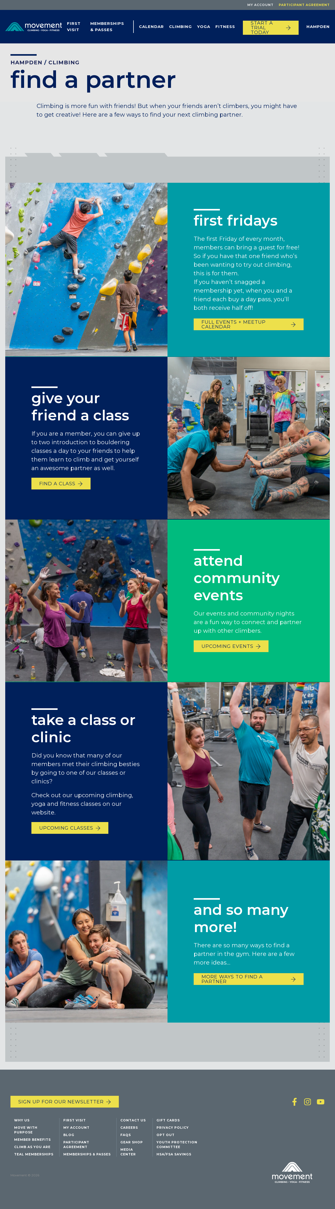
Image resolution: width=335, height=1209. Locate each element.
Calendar (151, 26)
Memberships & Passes (107, 26)
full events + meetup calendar (234, 324)
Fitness (225, 26)
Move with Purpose (25, 1130)
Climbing (180, 26)
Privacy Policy (173, 1128)
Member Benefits (32, 1140)
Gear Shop (131, 1142)
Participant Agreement (304, 5)
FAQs (125, 1135)
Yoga (203, 26)
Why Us (22, 1120)
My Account (260, 5)
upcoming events (227, 649)
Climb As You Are (32, 1147)
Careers (129, 1128)
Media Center (128, 1152)
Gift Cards (168, 1120)
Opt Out (166, 1135)
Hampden (318, 26)
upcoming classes (66, 831)
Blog (68, 1135)
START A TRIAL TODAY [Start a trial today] (262, 28)
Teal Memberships (33, 1154)
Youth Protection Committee (177, 1144)
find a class (57, 486)
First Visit (74, 26)
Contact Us (133, 1120)
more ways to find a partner (232, 982)
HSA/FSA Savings (174, 1154)
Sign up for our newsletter (61, 1102)
